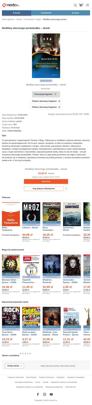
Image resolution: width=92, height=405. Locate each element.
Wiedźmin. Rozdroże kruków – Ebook (50, 282)
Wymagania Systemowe (24, 382)
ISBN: (4, 131)
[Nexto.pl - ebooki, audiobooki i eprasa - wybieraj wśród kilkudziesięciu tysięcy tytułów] (11, 5)
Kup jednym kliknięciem (44, 189)
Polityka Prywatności (46, 377)
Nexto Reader (31, 377)
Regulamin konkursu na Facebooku (64, 382)
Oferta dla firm (70, 387)
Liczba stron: (7, 125)
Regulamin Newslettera (75, 377)
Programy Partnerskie (16, 377)
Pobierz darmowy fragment (44, 101)
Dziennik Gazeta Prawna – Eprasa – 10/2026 (70, 334)
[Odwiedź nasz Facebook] (38, 394)
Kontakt (45, 382)
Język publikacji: (9, 121)
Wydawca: (6, 128)
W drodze (15, 128)
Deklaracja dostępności (54, 387)
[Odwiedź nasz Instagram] (44, 394)
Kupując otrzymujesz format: (60, 114)
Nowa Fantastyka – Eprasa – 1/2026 (50, 230)
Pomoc (37, 382)
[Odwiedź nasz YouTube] (51, 394)
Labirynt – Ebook (30, 228)
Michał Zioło (45, 89)
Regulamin (61, 377)
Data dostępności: (10, 115)
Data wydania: (8, 118)
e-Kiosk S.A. (52, 400)
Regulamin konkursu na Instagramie (29, 387)
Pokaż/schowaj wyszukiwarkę (76, 5)
